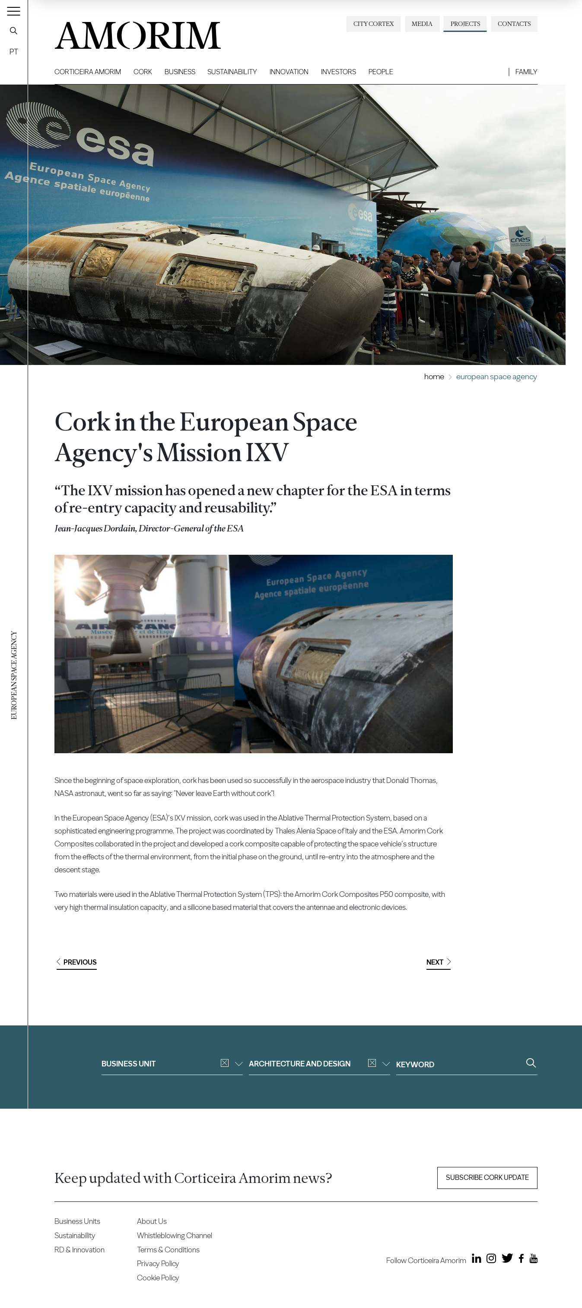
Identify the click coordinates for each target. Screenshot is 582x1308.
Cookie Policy (158, 1277)
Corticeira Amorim (87, 72)
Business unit (172, 1063)
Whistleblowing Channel (174, 1235)
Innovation (289, 72)
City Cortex (373, 24)
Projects (465, 24)
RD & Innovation (79, 1249)
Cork (143, 72)
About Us (152, 1221)
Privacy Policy (158, 1263)
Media (422, 24)
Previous (77, 962)
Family (526, 72)
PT (14, 51)
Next (438, 962)
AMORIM (123, 32)
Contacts (514, 24)
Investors (338, 72)
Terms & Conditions (168, 1249)
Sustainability (232, 72)
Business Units (77, 1221)
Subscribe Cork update (487, 1177)
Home (434, 376)
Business (180, 72)
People (381, 72)
